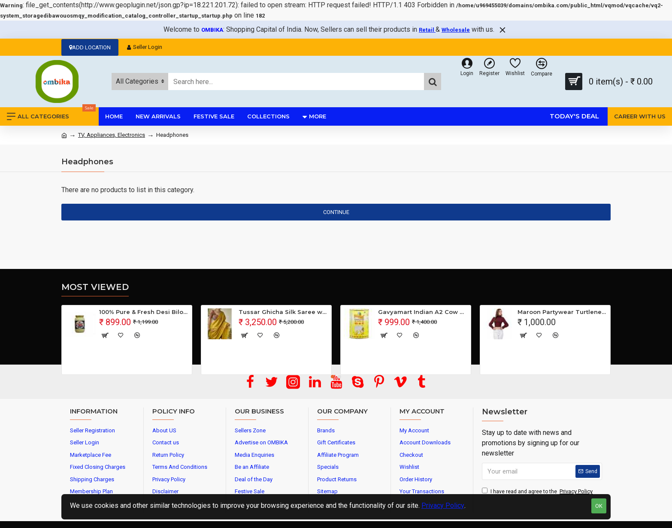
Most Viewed (95, 287)
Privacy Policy (442, 505)
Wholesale (456, 30)
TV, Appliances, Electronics (111, 135)
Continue (336, 212)
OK (598, 506)
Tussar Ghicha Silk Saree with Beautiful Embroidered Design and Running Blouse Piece (283, 311)
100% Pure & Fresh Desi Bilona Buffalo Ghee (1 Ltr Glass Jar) (144, 311)
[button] (332, 376)
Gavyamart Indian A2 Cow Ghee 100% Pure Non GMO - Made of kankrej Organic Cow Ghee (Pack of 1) (423, 311)
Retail (427, 30)
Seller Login (144, 47)
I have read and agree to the (538, 491)
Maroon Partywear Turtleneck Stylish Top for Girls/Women (562, 311)
